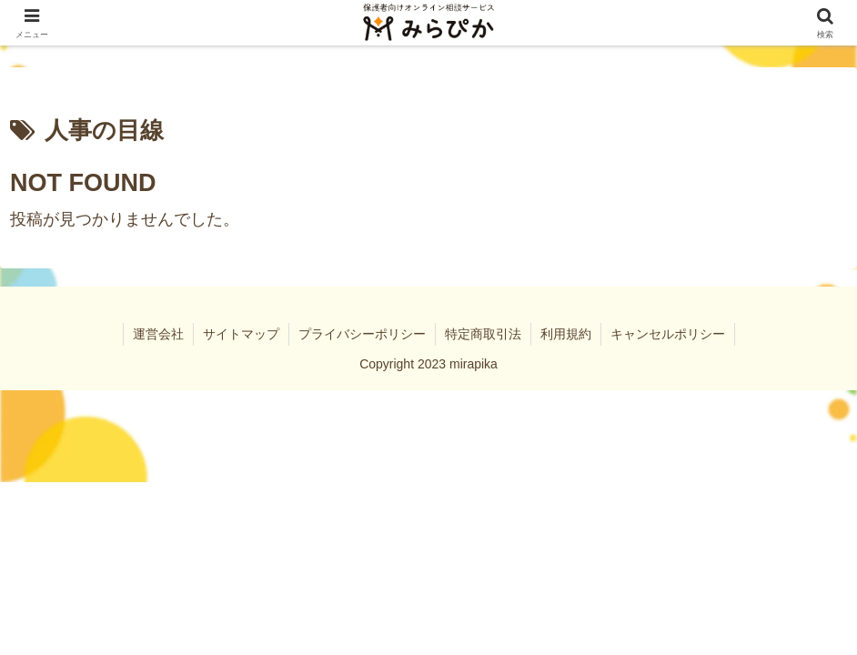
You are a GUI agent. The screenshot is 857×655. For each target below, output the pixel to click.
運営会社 (158, 334)
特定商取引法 (483, 334)
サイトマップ (241, 334)
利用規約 (565, 334)
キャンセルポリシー (667, 334)
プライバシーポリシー (362, 334)
